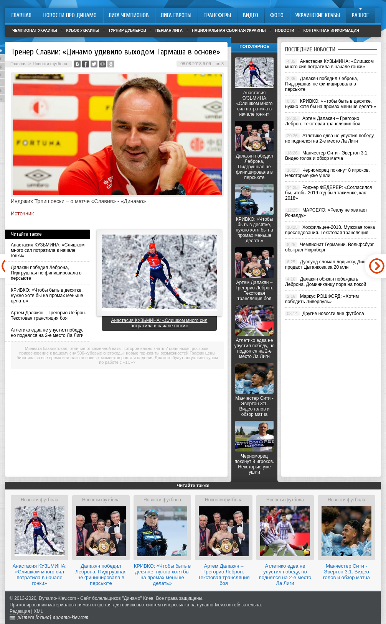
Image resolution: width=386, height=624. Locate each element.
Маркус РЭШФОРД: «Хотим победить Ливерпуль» (322, 299)
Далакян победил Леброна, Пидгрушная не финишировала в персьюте (46, 273)
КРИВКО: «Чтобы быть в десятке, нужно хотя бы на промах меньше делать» (47, 295)
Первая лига (169, 30)
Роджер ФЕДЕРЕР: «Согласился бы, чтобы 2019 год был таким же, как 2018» (328, 193)
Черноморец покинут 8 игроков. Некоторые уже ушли (254, 464)
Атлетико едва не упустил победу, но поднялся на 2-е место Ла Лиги (47, 332)
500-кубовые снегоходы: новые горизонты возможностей (132, 353)
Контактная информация (331, 30)
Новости (284, 30)
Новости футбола (50, 63)
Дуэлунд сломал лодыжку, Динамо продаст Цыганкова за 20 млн (329, 264)
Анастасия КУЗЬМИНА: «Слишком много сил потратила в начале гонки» (47, 250)
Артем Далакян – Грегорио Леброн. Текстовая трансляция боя (48, 315)
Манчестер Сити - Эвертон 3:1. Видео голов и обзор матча (254, 406)
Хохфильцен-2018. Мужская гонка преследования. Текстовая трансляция (330, 230)
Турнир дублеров (128, 30)
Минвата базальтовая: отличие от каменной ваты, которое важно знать (94, 348)
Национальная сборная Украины (229, 30)
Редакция (20, 611)
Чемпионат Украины (34, 30)
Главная (18, 63)
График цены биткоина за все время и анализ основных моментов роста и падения (115, 355)
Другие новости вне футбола (333, 313)
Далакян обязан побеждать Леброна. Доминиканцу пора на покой (325, 281)
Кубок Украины (82, 30)
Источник (22, 213)
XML (38, 611)
